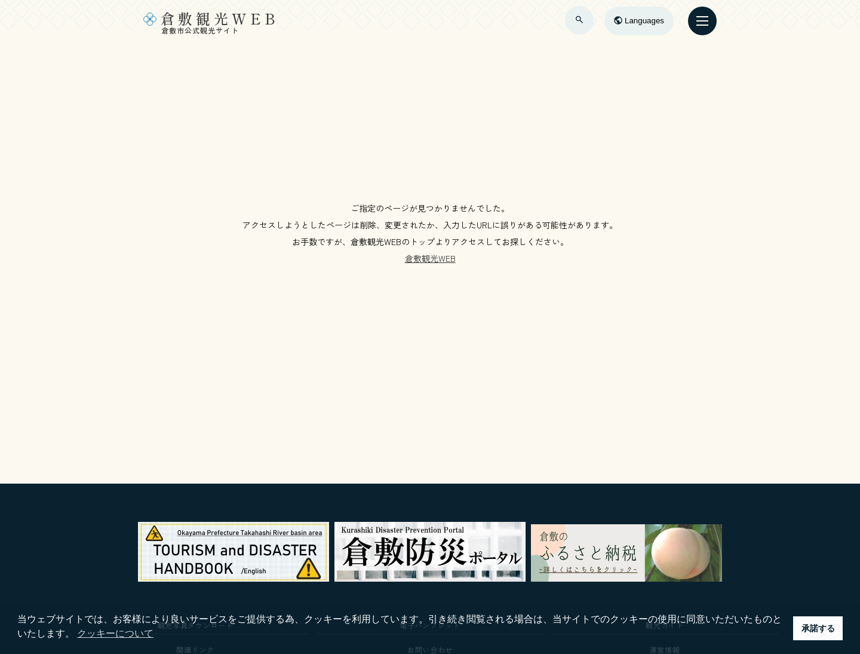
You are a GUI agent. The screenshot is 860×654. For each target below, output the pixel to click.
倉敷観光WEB (430, 258)
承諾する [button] (818, 628)
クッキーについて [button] (115, 633)
